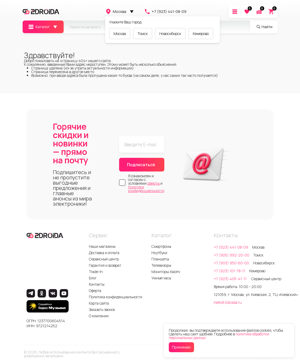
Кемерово (201, 33)
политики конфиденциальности (146, 188)
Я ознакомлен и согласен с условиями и (146, 183)
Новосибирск (170, 33)
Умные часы (161, 277)
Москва (115, 11)
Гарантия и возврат (105, 265)
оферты (153, 183)
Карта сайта (99, 303)
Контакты (96, 284)
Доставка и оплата (104, 252)
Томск (143, 33)
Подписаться (141, 165)
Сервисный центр (104, 258)
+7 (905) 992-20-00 (231, 255)
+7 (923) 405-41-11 (230, 278)
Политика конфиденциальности (115, 296)
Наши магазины (102, 246)
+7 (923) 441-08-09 (165, 11)
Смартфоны (161, 246)
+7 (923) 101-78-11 (229, 270)
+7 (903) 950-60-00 (231, 262)
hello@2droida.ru (228, 302)
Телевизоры (161, 265)
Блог (93, 277)
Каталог (39, 27)
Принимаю (181, 347)
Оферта (95, 290)
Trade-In (96, 271)
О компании (99, 315)
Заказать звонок (102, 309)
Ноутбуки (159, 252)
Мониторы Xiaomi (165, 271)
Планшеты (160, 258)
